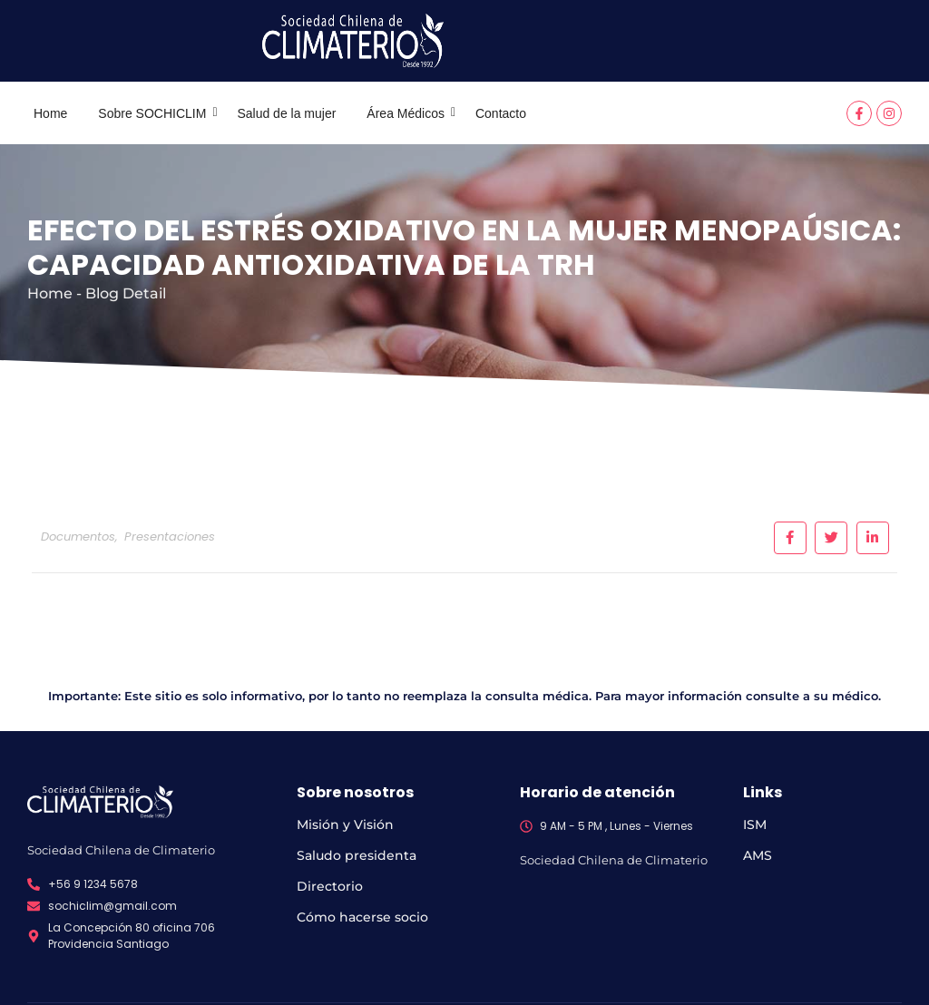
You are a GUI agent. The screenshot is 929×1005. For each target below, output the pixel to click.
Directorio (330, 886)
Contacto (500, 113)
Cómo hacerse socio (362, 917)
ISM (755, 824)
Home (50, 113)
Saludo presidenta (356, 855)
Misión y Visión (345, 824)
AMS (757, 855)
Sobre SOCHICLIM (155, 113)
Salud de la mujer (286, 113)
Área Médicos (409, 113)
